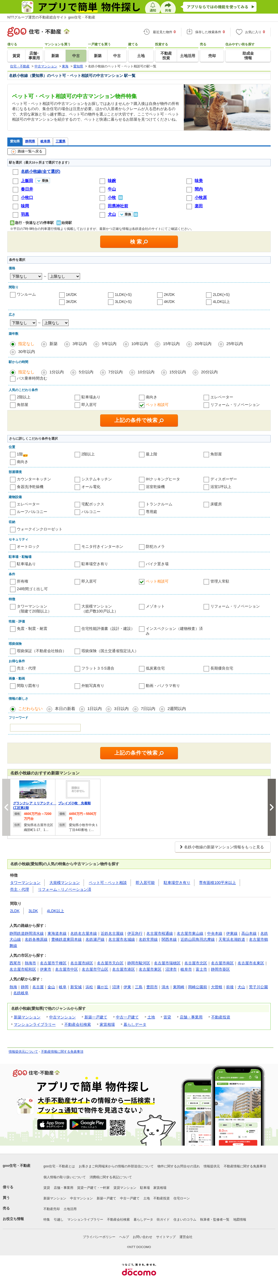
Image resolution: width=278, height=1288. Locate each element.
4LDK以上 (221, 301)
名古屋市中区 (66, 969)
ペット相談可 (157, 404)
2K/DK (169, 294)
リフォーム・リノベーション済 (64, 889)
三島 (139, 987)
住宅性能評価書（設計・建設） (108, 628)
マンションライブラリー (35, 1024)
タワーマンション (25, 882)
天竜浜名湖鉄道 (232, 939)
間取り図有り (28, 685)
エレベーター (221, 397)
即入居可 (89, 404)
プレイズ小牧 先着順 (74, 803)
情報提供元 (212, 1166)
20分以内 (209, 372)
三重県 (60, 141)
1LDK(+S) (123, 294)
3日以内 (121, 708)
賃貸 (167, 1017)
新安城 (76, 987)
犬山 (241, 987)
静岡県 (30, 141)
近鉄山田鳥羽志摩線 (198, 939)
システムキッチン (96, 479)
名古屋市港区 (123, 969)
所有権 (22, 581)
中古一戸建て (127, 1017)
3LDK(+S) (123, 301)
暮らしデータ (135, 1024)
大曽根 (216, 987)
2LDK (15, 911)
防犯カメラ (155, 546)
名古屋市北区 (195, 963)
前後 (230, 987)
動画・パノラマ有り (163, 685)
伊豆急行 (135, 933)
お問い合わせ (142, 1237)
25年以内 (234, 343)
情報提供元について (23, 1051)
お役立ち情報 (13, 1219)
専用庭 (151, 511)
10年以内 (139, 343)
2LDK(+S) (221, 294)
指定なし (26, 343)
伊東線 (232, 933)
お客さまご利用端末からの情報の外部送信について (116, 1166)
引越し (59, 1219)
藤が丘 (102, 987)
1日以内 (94, 708)
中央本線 (214, 933)
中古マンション (62, 1017)
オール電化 (90, 486)
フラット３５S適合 (97, 668)
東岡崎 (178, 987)
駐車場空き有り (94, 564)
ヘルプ (124, 1237)
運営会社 (185, 1237)
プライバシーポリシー (99, 1237)
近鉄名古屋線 (112, 933)
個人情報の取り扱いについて (64, 1177)
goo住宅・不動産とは (59, 1166)
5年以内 (109, 343)
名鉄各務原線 (36, 939)
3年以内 (79, 343)
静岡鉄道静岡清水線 (27, 933)
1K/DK (71, 294)
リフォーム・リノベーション (235, 404)
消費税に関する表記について (111, 1177)
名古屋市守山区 (95, 969)
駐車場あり (90, 397)
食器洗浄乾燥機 (30, 486)
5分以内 (86, 372)
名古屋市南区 (222, 963)
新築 (53, 343)
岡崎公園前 (197, 987)
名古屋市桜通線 (159, 933)
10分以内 (146, 372)
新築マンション (27, 1017)
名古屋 (38, 987)
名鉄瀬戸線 (95, 939)
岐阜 (63, 987)
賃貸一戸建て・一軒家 (93, 1188)
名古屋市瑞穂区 (167, 963)
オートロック (28, 546)
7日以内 (148, 708)
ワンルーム (26, 294)
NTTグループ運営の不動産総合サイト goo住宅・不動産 (51, 17)
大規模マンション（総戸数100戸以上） (99, 608)
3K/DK (71, 301)
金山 (51, 987)
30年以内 (26, 351)
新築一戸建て (95, 1017)
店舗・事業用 (191, 1017)
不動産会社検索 (77, 1024)
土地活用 (70, 1209)
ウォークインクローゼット (39, 529)
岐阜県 (45, 141)
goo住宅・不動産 (16, 1166)
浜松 (89, 987)
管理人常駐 (219, 581)
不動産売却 (51, 1209)
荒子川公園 (258, 987)
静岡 (25, 987)
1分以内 (56, 372)
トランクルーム (159, 504)
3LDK (33, 911)
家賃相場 (107, 1024)
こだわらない (30, 708)
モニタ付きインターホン (102, 546)
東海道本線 (57, 933)
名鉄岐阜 (21, 993)
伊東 (127, 987)
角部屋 (22, 404)
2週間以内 (177, 708)
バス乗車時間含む (32, 378)
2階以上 (23, 397)
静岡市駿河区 (138, 963)
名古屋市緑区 (81, 963)
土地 (151, 1017)
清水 (165, 987)
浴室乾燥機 (155, 486)
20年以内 (203, 343)
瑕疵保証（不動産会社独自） (41, 651)
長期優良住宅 (221, 668)
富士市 (201, 969)
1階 (20, 454)
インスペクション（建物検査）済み (174, 631)
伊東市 (45, 969)
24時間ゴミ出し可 (32, 589)
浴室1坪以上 (221, 486)
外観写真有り (92, 685)
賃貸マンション (124, 1188)
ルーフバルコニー (32, 511)
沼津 (116, 987)
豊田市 (152, 987)
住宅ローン (181, 1198)
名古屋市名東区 (251, 963)
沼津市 (171, 969)
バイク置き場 (157, 564)
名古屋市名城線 (121, 939)
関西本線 (169, 939)
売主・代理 (26, 668)
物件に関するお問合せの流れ (178, 1166)
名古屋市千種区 (53, 963)
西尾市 (15, 963)
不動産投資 (220, 1017)
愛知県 (15, 141)
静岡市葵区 (220, 969)
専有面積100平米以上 (217, 882)
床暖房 (216, 504)
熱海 (13, 987)
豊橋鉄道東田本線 (66, 939)
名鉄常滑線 (148, 939)
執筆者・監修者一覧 (214, 1219)
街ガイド (163, 1219)
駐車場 (145, 1188)
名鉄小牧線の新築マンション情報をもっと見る (224, 847)
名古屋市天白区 (110, 963)
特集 (46, 1219)
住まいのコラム (184, 1219)
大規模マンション (64, 882)
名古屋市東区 (150, 969)
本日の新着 (65, 708)
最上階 (151, 454)
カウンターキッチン (34, 479)
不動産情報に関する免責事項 (62, 1051)
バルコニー (90, 511)
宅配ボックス (92, 504)
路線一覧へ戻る (26, 151)
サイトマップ (166, 1237)
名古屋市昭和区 (23, 969)
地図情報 (239, 1219)
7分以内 (115, 372)
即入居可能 (145, 882)
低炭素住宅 (155, 668)
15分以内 (177, 372)
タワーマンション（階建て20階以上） (34, 608)
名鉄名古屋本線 (83, 933)
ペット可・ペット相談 (108, 882)
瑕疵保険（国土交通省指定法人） (109, 651)
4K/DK (169, 301)
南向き (151, 397)
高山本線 (249, 933)
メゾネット (155, 606)
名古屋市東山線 (190, 933)
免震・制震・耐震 (32, 628)
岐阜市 (186, 969)
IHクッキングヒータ (163, 479)
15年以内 (171, 343)
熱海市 (30, 963)
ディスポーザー (223, 479)
